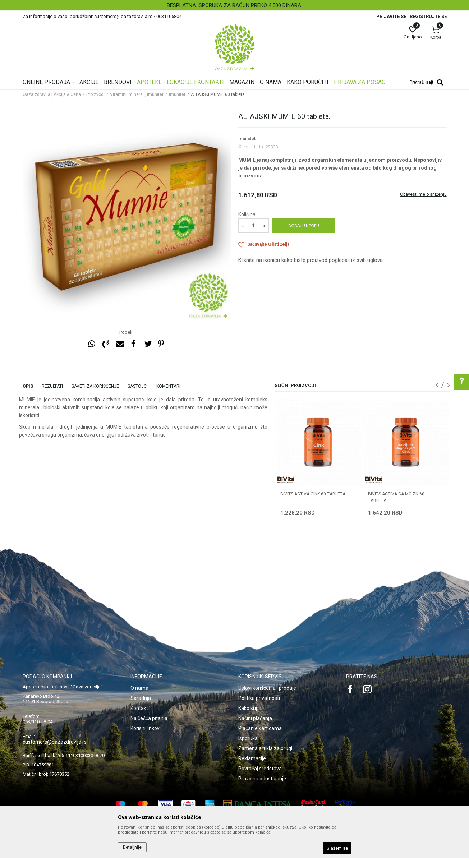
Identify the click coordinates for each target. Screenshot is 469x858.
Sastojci (138, 386)
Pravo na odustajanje (262, 778)
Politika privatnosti (259, 698)
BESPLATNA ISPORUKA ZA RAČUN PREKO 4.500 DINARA (234, 5)
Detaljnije (132, 847)
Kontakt (139, 708)
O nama (139, 688)
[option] (234, 5)
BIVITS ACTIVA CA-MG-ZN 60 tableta (396, 497)
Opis (28, 386)
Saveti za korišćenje (95, 386)
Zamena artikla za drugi (265, 748)
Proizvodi (95, 94)
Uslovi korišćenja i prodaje (267, 688)
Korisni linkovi (145, 728)
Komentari (168, 386)
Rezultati (52, 386)
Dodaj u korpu (303, 225)
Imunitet (177, 94)
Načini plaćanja (255, 718)
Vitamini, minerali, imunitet (137, 94)
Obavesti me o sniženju (423, 194)
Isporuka (248, 738)
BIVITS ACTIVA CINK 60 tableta (312, 494)
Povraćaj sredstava (260, 768)
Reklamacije (252, 758)
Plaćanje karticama (260, 728)
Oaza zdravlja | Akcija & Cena (52, 94)
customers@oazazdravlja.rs (55, 742)
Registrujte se (428, 16)
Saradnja (140, 698)
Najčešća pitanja (148, 718)
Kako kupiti (250, 708)
